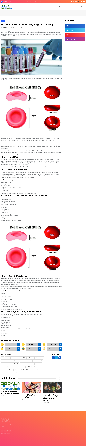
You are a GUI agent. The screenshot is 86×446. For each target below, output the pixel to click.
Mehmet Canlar (8, 27)
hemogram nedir (18, 360)
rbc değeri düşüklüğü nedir (32, 366)
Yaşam (60, 6)
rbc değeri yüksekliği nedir (7, 366)
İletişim (67, 6)
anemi (22, 363)
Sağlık (41, 6)
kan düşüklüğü (15, 363)
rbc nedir (7, 357)
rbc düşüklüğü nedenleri (7, 369)
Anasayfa (25, 6)
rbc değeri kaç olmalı (19, 366)
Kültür (54, 6)
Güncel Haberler (34, 6)
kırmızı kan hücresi (6, 363)
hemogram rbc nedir (38, 360)
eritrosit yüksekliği (34, 369)
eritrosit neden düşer (6, 372)
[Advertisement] (75, 64)
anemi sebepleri (29, 363)
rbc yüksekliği (22, 357)
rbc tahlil (15, 372)
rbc (2, 357)
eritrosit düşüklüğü (24, 369)
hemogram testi (27, 360)
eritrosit (16, 369)
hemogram (14, 357)
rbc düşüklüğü (30, 357)
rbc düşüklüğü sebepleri (7, 360)
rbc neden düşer (39, 357)
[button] (58, 378)
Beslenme (48, 6)
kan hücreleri (38, 363)
